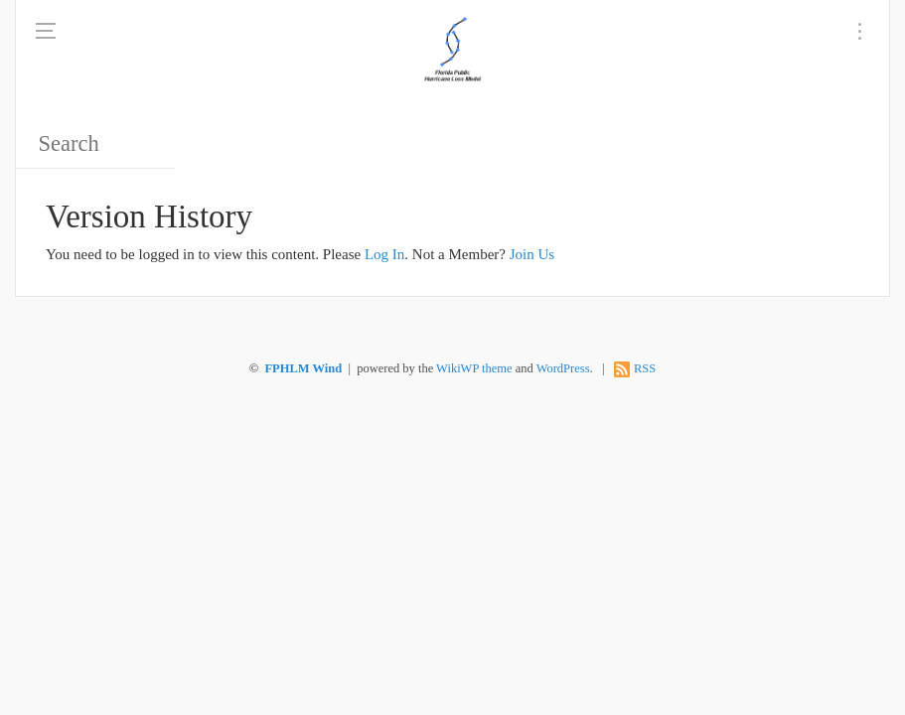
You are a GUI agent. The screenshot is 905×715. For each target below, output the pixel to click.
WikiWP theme (474, 368)
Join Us (532, 254)
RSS (645, 368)
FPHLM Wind (303, 368)
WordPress (563, 368)
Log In (384, 254)
